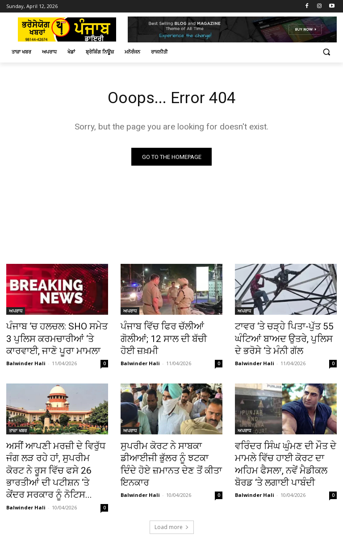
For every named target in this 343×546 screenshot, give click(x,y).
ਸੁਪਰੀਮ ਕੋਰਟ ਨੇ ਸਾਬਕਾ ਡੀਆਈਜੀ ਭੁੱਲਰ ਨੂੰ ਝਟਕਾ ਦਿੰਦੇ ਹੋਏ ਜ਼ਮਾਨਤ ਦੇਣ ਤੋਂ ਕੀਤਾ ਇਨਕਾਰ (171, 450)
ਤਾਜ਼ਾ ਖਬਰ (18, 425)
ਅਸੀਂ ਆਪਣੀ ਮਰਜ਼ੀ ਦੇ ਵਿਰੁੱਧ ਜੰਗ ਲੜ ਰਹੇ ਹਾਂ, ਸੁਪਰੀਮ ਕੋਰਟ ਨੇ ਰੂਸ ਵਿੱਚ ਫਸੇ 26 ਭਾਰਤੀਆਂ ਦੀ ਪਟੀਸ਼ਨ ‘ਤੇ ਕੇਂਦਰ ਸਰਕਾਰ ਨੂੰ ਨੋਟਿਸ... (54, 455)
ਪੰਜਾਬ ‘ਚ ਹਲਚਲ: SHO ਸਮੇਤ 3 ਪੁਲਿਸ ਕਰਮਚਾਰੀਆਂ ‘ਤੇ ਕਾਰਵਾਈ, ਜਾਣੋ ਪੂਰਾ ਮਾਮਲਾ (53, 337)
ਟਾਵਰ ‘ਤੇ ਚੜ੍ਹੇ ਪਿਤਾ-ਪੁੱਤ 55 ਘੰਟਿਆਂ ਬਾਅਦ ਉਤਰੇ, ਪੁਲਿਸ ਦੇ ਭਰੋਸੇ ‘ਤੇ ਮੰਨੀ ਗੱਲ (286, 337)
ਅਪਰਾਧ (15, 312)
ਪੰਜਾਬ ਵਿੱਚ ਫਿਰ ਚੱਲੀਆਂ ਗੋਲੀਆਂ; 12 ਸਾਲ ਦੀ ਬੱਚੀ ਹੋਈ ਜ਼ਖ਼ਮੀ (166, 332)
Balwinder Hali (26, 358)
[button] (326, 52)
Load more (172, 500)
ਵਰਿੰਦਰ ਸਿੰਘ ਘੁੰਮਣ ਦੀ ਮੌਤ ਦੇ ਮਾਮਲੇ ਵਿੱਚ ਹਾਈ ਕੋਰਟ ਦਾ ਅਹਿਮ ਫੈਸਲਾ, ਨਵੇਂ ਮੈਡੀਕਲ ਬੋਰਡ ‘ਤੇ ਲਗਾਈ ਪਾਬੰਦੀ (285, 450)
